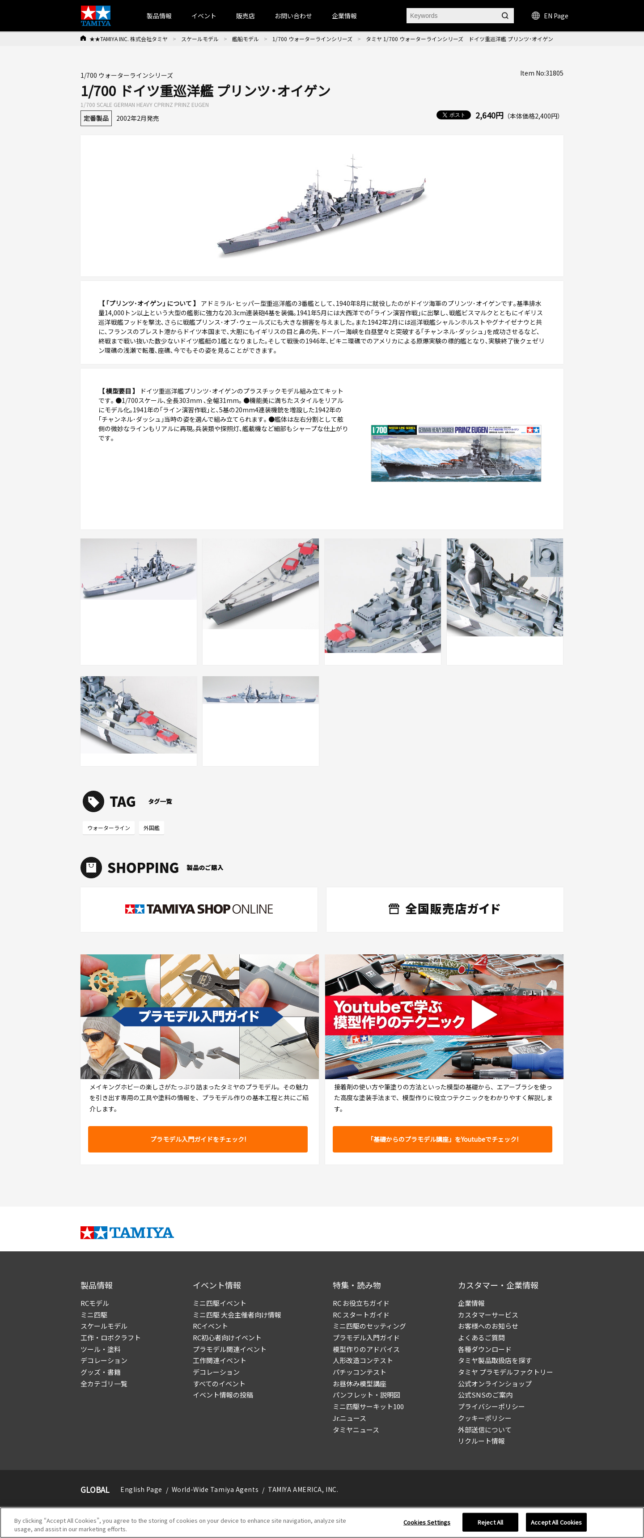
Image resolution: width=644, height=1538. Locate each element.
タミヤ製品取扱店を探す (495, 1360)
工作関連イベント (219, 1360)
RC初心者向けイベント (227, 1337)
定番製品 (96, 118)
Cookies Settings (426, 1525)
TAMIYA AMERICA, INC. (303, 1489)
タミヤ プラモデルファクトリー (505, 1372)
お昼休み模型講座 (359, 1383)
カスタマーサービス (488, 1314)
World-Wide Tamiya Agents (215, 1489)
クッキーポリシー (485, 1418)
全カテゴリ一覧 (103, 1383)
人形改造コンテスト (363, 1360)
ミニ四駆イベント (219, 1303)
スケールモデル (200, 38)
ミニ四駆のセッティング (369, 1325)
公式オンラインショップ (495, 1383)
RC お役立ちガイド (361, 1303)
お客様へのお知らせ (488, 1325)
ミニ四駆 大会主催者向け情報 (237, 1314)
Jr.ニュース (349, 1418)
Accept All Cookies (556, 1525)
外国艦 (152, 827)
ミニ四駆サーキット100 (368, 1406)
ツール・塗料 (100, 1349)
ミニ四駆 (93, 1314)
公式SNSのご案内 (485, 1394)
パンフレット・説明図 (366, 1394)
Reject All (490, 1525)
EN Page (550, 15)
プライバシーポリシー (491, 1406)
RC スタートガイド (361, 1314)
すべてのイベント (219, 1383)
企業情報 (471, 1303)
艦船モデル (245, 38)
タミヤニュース (356, 1429)
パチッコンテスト (359, 1372)
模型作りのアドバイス (366, 1349)
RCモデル (94, 1303)
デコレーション (103, 1360)
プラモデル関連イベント (230, 1349)
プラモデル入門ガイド (366, 1337)
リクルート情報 (481, 1440)
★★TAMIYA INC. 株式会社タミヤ (128, 38)
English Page (141, 1489)
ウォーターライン (108, 827)
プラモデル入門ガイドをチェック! (198, 1139)
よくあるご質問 (481, 1337)
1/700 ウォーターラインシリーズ (312, 38)
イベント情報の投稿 (223, 1394)
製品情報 (159, 15)
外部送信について (485, 1429)
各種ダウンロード (485, 1349)
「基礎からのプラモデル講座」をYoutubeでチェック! (442, 1139)
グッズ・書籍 (100, 1372)
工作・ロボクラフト (110, 1337)
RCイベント (210, 1325)
